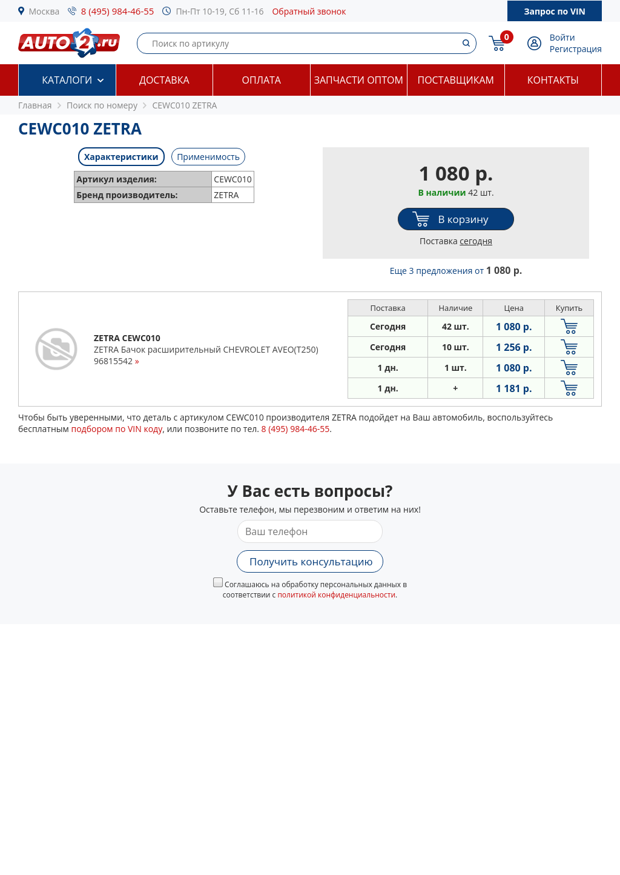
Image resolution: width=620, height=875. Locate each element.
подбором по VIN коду (116, 428)
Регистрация (576, 49)
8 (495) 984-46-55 (117, 11)
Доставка (164, 80)
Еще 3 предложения (456, 270)
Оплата (261, 80)
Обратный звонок (309, 11)
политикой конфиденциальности (336, 595)
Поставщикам (456, 80)
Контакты (553, 80)
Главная (35, 105)
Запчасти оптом (358, 80)
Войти (562, 37)
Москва (44, 11)
